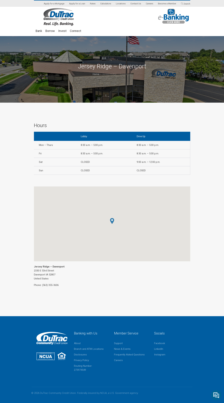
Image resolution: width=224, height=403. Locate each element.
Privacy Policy (81, 360)
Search (187, 3)
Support (118, 343)
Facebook (159, 343)
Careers (118, 360)
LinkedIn (158, 348)
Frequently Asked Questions (129, 354)
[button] (112, 221)
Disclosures (80, 354)
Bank (39, 31)
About (77, 343)
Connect (75, 31)
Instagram (159, 354)
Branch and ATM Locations (89, 348)
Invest (62, 31)
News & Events (122, 348)
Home (96, 74)
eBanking (173, 16)
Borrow (50, 31)
